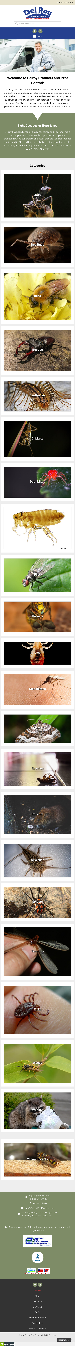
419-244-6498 (40, 1203)
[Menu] (37, 36)
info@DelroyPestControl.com (39, 1208)
